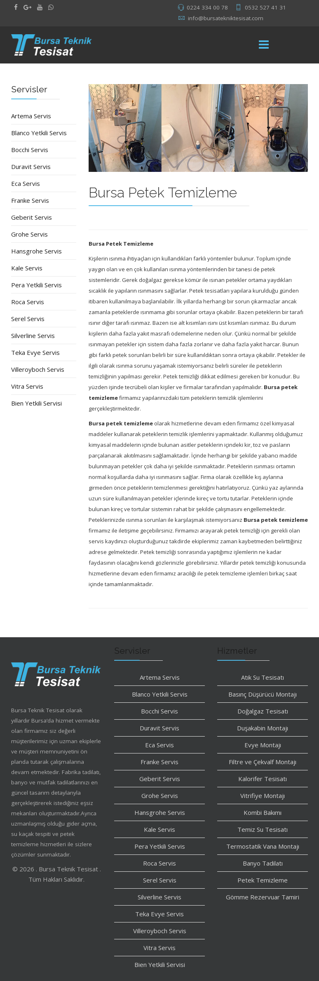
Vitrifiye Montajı (262, 795)
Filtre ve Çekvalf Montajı (262, 762)
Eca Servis (25, 183)
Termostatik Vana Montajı (262, 846)
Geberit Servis (31, 217)
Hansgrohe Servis (36, 251)
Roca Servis (27, 302)
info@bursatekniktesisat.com (225, 18)
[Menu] (263, 44)
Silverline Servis (33, 335)
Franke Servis (30, 200)
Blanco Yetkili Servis (39, 133)
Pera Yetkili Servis (36, 285)
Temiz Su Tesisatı (262, 829)
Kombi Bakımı (262, 812)
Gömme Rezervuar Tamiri (262, 897)
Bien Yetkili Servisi (36, 403)
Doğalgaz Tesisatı (262, 711)
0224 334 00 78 (207, 7)
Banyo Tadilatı (263, 863)
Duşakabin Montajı (262, 728)
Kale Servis (26, 268)
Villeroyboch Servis (37, 369)
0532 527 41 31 (265, 7)
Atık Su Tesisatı (262, 677)
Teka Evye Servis (35, 352)
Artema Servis (31, 116)
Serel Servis (28, 318)
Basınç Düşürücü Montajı (262, 694)
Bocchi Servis (29, 150)
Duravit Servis (31, 166)
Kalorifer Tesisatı (262, 778)
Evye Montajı (262, 745)
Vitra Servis (27, 386)
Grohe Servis (29, 234)
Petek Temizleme (262, 880)
